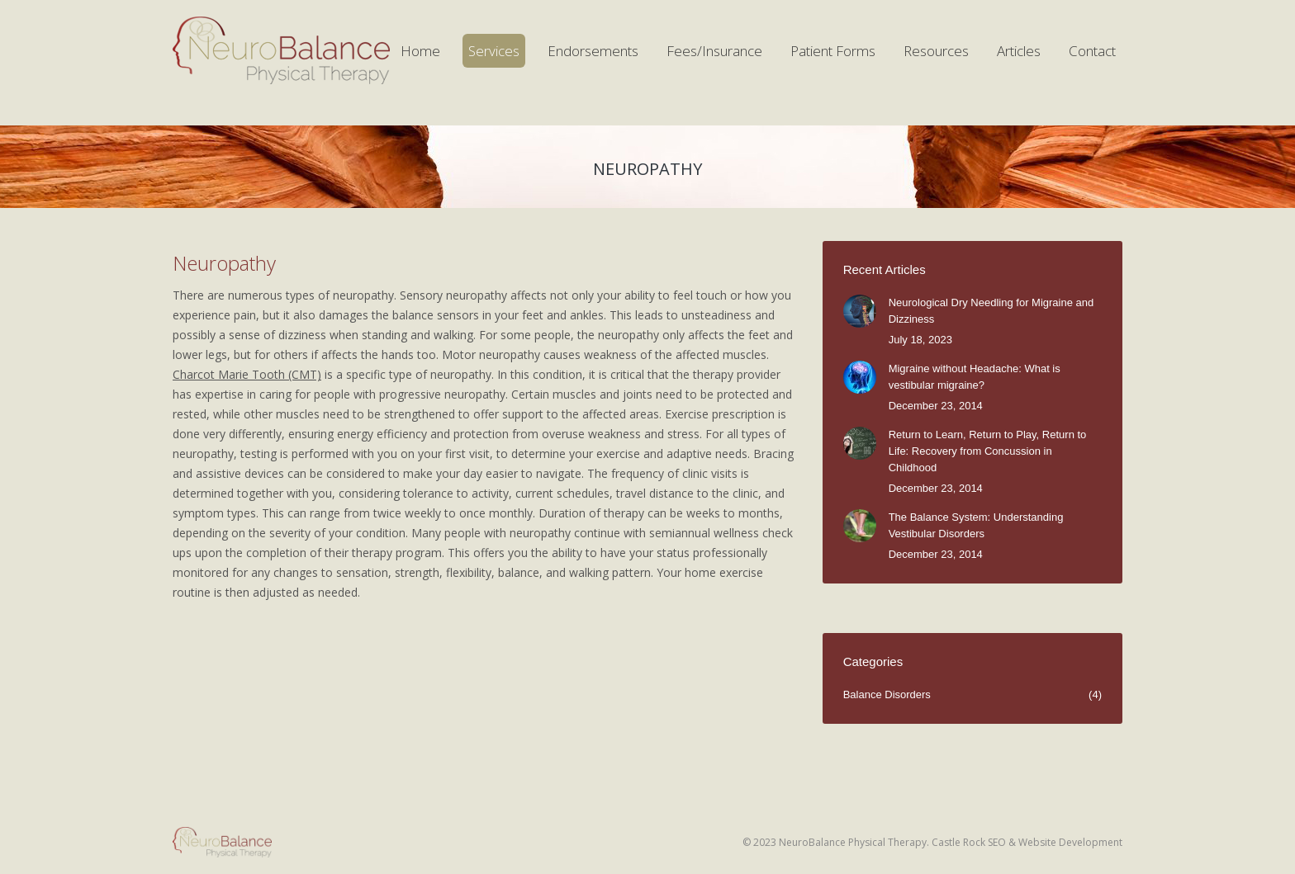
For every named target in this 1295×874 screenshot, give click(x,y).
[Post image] (859, 311)
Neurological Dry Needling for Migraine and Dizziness (991, 310)
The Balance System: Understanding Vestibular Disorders (976, 525)
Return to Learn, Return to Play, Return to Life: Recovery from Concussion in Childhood (988, 451)
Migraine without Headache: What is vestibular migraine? (974, 376)
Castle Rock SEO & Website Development (1027, 842)
